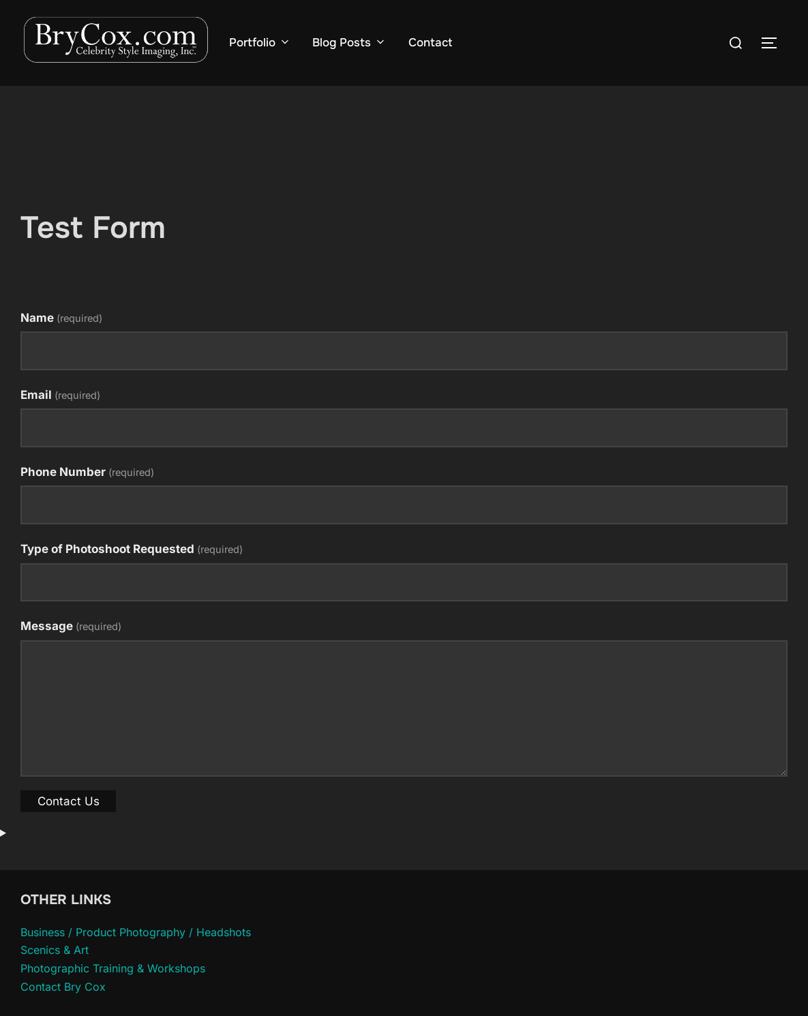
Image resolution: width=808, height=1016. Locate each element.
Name (61, 343)
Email (60, 421)
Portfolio (259, 42)
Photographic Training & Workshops (112, 994)
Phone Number (87, 498)
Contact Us (69, 827)
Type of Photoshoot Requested (131, 575)
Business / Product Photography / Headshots (135, 958)
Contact (430, 42)
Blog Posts (349, 42)
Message (70, 652)
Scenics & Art (54, 976)
